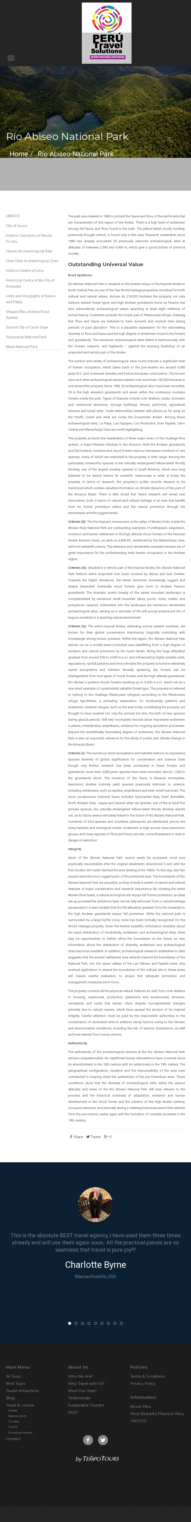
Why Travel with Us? (86, 1383)
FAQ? (73, 1412)
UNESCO (13, 216)
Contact (13, 1439)
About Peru (140, 1406)
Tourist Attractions (22, 1391)
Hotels (13, 1410)
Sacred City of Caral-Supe (27, 327)
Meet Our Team (82, 1391)
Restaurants (17, 1416)
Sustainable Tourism (86, 1405)
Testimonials (79, 1398)
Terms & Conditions (147, 1376)
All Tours (13, 1376)
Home (19, 154)
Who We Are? (80, 1376)
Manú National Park (22, 347)
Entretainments (20, 1432)
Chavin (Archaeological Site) (29, 251)
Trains (13, 1427)
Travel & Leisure (20, 1405)
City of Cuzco (16, 226)
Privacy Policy (142, 1383)
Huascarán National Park (26, 337)
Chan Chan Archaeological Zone (32, 261)
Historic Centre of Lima (25, 271)
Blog (10, 1398)
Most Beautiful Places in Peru (157, 1413)
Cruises (13, 1421)
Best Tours (15, 1383)
